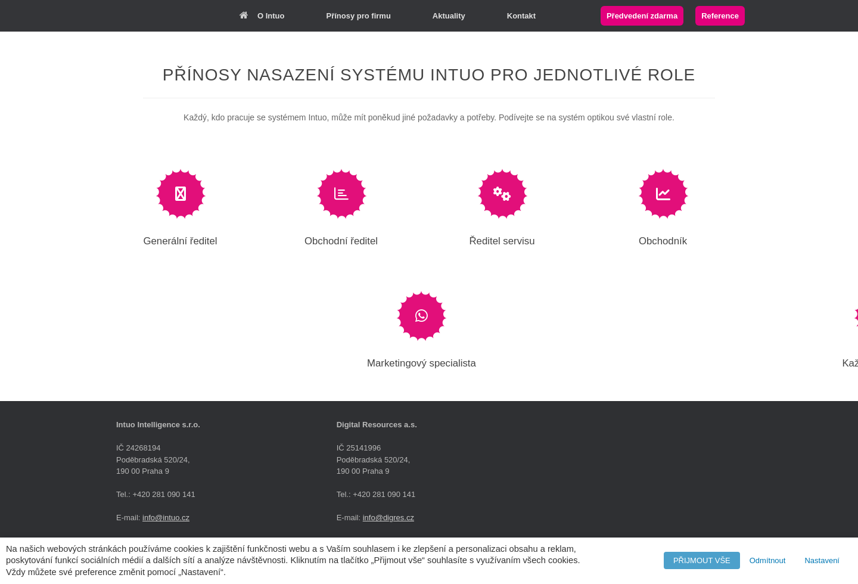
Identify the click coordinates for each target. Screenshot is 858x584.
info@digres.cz (388, 517)
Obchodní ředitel (341, 241)
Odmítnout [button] (768, 560)
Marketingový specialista (421, 363)
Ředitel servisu (501, 241)
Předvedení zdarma (642, 15)
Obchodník (663, 241)
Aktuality (449, 15)
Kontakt (521, 15)
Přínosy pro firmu (359, 15)
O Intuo (262, 15)
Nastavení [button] (822, 560)
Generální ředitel (180, 241)
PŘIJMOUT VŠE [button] (701, 560)
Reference (720, 15)
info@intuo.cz (165, 517)
